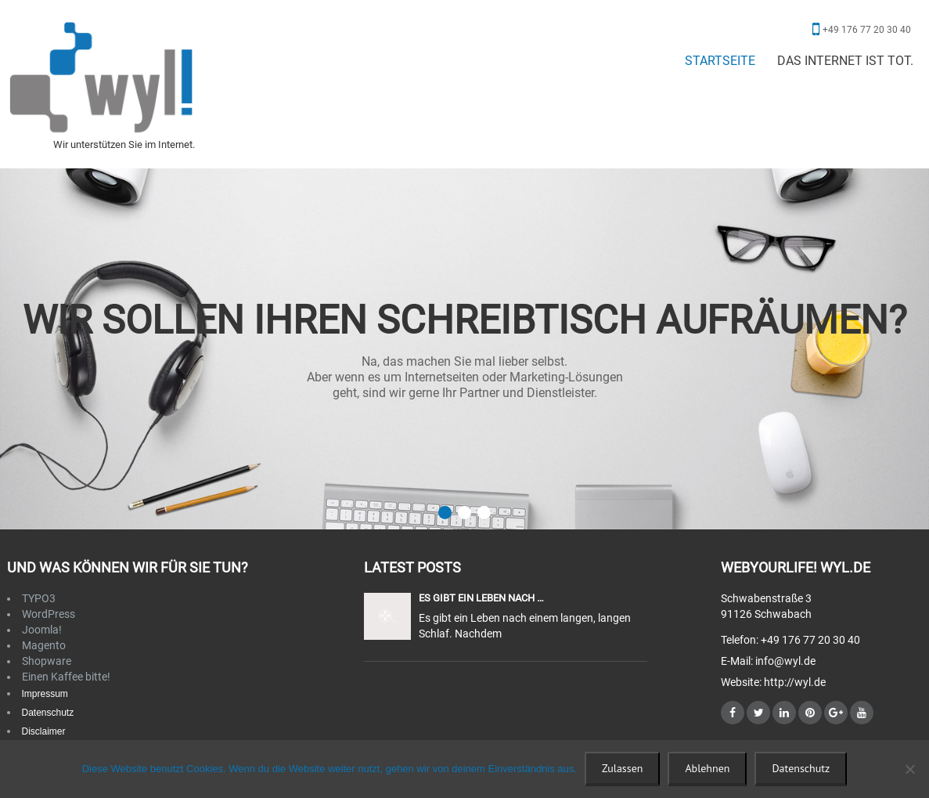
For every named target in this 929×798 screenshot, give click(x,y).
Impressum (45, 693)
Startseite (720, 60)
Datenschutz (48, 712)
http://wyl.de (794, 682)
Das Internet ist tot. (845, 60)
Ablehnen (707, 768)
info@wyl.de (785, 661)
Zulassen (622, 768)
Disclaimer (44, 731)
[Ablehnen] (909, 769)
